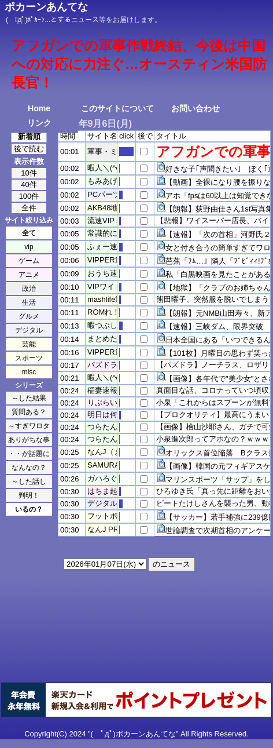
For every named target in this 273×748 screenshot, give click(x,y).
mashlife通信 (108, 299)
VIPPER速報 (108, 260)
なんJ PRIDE (109, 529)
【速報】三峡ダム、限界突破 (214, 326)
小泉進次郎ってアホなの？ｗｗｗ (212, 439)
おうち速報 (106, 273)
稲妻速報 (102, 390)
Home (39, 108)
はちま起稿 (106, 491)
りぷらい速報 (109, 402)
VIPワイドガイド (116, 286)
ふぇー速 (102, 246)
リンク (39, 122)
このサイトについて (117, 108)
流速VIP (101, 220)
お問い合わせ (195, 108)
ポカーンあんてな (46, 7)
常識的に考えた (113, 233)
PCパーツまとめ (115, 194)
